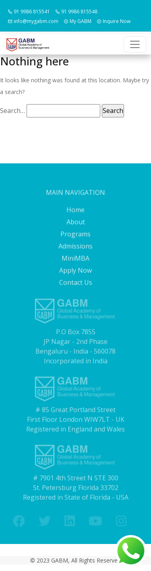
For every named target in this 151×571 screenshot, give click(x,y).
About (75, 251)
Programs (75, 263)
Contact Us (75, 311)
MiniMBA (75, 287)
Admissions (75, 275)
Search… (12, 110)
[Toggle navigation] (135, 44)
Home (75, 239)
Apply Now (75, 299)
